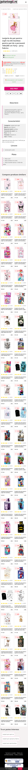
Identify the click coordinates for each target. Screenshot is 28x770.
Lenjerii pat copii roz (8, 734)
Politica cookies (18, 755)
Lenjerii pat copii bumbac (10, 743)
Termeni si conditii (11, 753)
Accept (20, 768)
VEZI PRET (14, 88)
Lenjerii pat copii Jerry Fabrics (20, 9)
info (12, 197)
